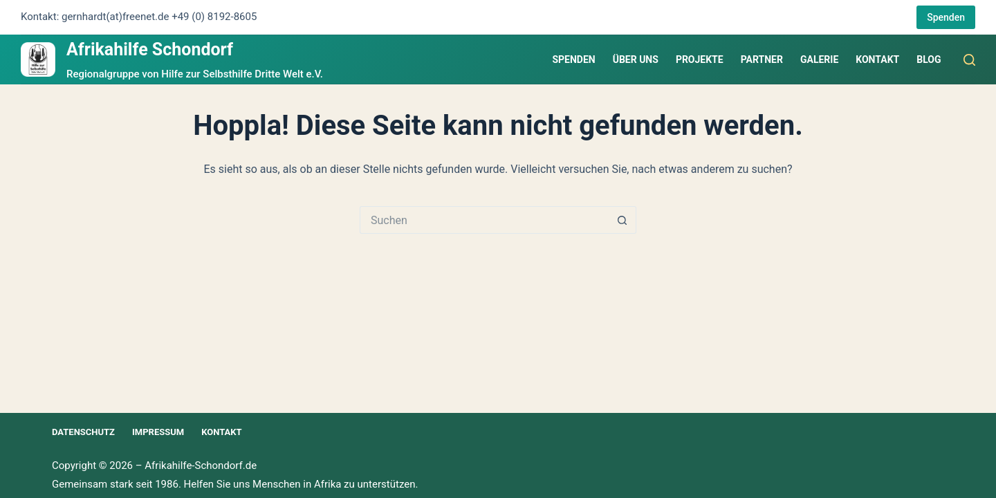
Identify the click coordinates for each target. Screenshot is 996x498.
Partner (762, 59)
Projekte (699, 59)
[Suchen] (969, 60)
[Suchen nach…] (484, 220)
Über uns (635, 59)
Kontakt (877, 59)
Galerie (819, 59)
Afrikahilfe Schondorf (149, 49)
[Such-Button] (622, 220)
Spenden (946, 17)
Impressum (158, 432)
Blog (928, 59)
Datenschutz (83, 432)
